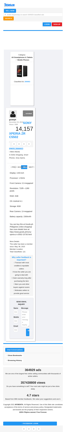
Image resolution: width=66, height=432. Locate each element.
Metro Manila (15, 152)
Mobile (16, 317)
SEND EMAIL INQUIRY (21, 303)
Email (16, 326)
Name (16, 308)
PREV (13, 167)
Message (24, 308)
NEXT (31, 167)
